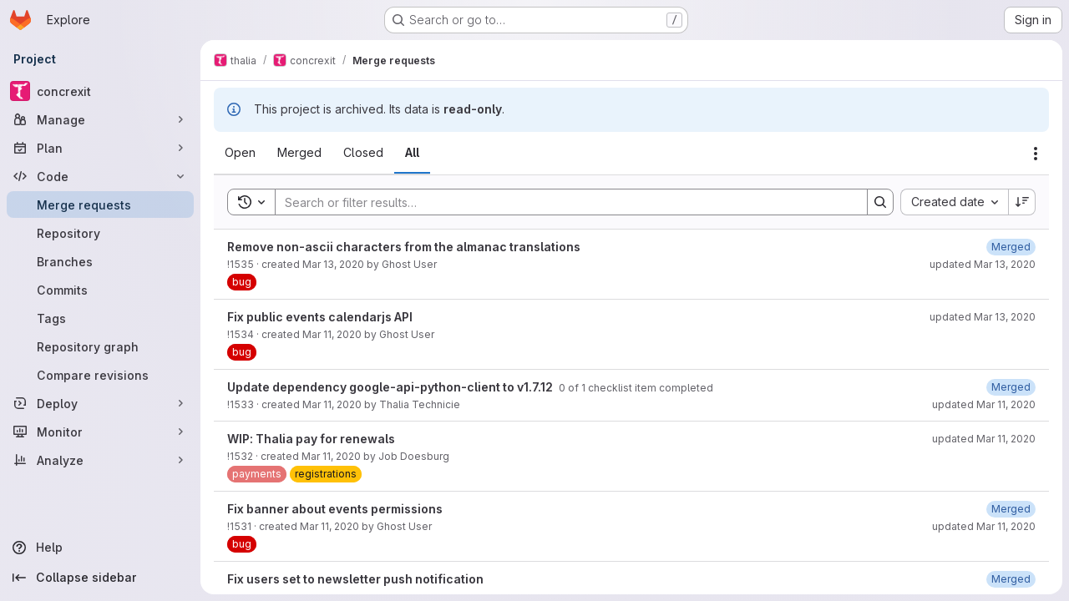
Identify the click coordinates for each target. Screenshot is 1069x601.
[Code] (100, 176)
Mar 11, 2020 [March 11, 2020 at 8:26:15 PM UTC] (329, 526)
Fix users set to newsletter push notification (355, 579)
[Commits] (100, 289)
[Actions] (1035, 153)
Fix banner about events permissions (335, 509)
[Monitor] (100, 431)
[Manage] (100, 119)
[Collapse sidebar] (100, 577)
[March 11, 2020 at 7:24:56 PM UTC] (1011, 579)
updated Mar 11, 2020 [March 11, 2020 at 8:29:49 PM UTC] (984, 526)
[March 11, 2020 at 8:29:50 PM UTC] (1011, 509)
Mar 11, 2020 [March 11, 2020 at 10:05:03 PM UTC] (332, 334)
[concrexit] (100, 91)
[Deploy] (100, 403)
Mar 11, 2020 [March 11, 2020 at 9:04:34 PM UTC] (331, 456)
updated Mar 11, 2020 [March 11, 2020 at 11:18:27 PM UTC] (984, 438)
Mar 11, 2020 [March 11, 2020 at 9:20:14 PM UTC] (332, 404)
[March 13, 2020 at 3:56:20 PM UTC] (1011, 246)
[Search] (563, 202)
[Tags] (100, 318)
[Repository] (100, 233)
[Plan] (100, 147)
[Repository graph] (100, 346)
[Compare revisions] (100, 374)
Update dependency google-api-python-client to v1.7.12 (391, 387)
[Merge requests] (100, 204)
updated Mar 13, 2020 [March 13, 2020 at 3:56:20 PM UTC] (983, 264)
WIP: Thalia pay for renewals (311, 439)
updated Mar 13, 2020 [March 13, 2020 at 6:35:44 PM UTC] (983, 317)
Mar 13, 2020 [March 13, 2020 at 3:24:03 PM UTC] (333, 264)
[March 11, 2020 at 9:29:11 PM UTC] (1011, 387)
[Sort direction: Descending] (1022, 202)
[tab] (240, 153)
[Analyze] (100, 460)
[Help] (100, 547)
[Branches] (100, 261)
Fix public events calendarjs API (320, 317)
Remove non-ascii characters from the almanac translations (403, 247)
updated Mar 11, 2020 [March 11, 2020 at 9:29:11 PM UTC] (984, 404)
